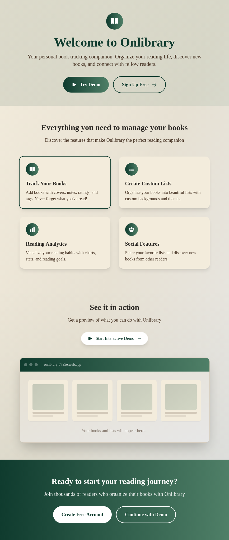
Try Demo (86, 84)
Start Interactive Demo (114, 338)
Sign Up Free (139, 84)
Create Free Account (82, 514)
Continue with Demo (146, 514)
